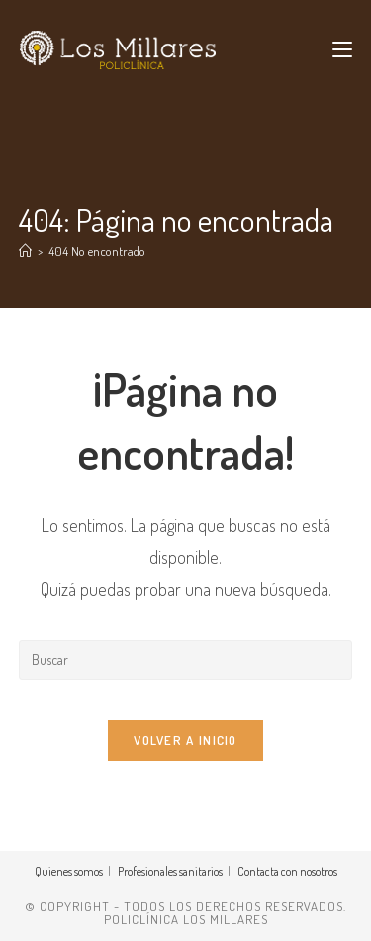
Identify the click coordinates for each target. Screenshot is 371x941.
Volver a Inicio (185, 740)
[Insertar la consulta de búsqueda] (186, 660)
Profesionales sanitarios (170, 871)
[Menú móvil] (342, 49)
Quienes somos (69, 871)
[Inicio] (25, 251)
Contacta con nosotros (287, 871)
